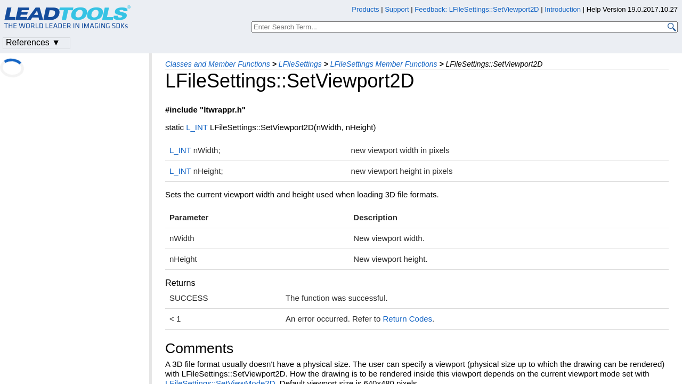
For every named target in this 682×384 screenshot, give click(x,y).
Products (365, 9)
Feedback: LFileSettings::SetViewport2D (477, 9)
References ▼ (33, 42)
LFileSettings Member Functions (383, 64)
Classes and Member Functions (217, 64)
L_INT (197, 127)
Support (397, 9)
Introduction (563, 9)
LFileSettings (300, 64)
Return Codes (408, 318)
